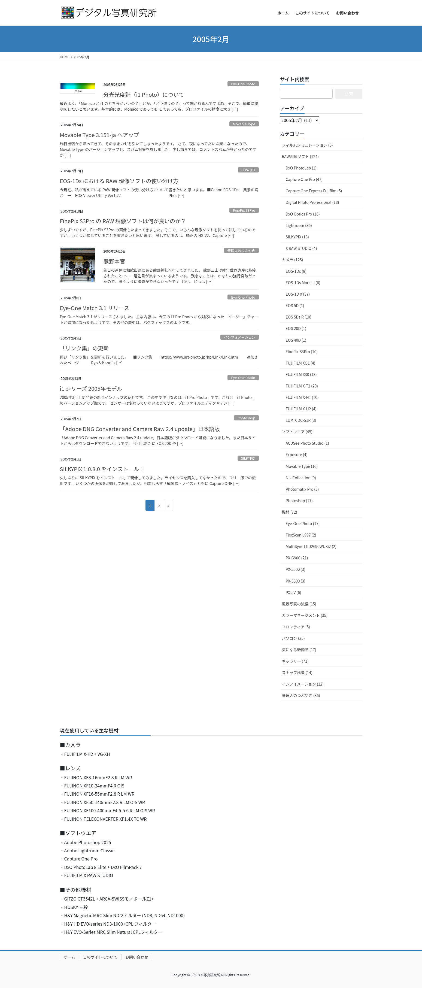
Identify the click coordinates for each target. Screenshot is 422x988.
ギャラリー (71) (295, 661)
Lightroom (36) (299, 225)
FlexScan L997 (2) (301, 535)
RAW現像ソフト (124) (300, 156)
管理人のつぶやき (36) (301, 695)
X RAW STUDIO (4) (301, 248)
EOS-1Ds (248, 169)
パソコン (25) (293, 638)
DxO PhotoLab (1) (301, 168)
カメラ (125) (292, 259)
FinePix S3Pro (244, 210)
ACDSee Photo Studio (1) (307, 443)
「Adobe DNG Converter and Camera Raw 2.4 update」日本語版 (140, 429)
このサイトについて (100, 957)
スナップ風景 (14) (297, 672)
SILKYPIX (248, 458)
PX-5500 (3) (295, 569)
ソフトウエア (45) (297, 431)
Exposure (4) (297, 454)
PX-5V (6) (293, 592)
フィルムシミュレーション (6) (307, 145)
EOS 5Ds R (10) (298, 317)
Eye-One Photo (243, 83)
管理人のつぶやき (241, 250)
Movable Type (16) (302, 466)
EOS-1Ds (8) (296, 271)
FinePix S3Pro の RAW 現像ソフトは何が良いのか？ (123, 221)
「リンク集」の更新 (84, 348)
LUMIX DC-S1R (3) (301, 420)
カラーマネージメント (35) (305, 615)
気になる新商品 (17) (299, 649)
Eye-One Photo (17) (303, 523)
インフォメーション (239, 337)
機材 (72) (289, 512)
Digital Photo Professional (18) (312, 202)
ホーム (69, 957)
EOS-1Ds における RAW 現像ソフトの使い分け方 (119, 181)
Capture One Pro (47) (304, 179)
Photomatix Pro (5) (302, 489)
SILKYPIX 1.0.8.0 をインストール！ (102, 469)
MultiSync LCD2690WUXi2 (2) (311, 546)
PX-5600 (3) (295, 581)
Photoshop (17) (299, 500)
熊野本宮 (114, 261)
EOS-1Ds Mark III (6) (303, 282)
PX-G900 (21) (297, 557)
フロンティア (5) (296, 626)
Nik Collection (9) (301, 477)
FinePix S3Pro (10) (302, 351)
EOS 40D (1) (296, 340)
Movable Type (244, 123)
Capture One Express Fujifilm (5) (314, 190)
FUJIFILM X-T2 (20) (302, 386)
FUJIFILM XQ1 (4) (300, 363)
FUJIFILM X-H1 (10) (302, 397)
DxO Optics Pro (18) (303, 214)
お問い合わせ (136, 957)
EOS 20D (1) (296, 328)
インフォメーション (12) (303, 684)
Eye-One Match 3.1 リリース (94, 308)
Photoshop (246, 417)
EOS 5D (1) (295, 305)
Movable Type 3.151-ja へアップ (99, 135)
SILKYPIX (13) (297, 237)
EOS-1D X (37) (298, 294)
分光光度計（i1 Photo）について (144, 94)
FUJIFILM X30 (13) (301, 374)
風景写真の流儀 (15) (299, 604)
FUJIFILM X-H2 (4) (301, 408)
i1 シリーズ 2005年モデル (91, 388)
